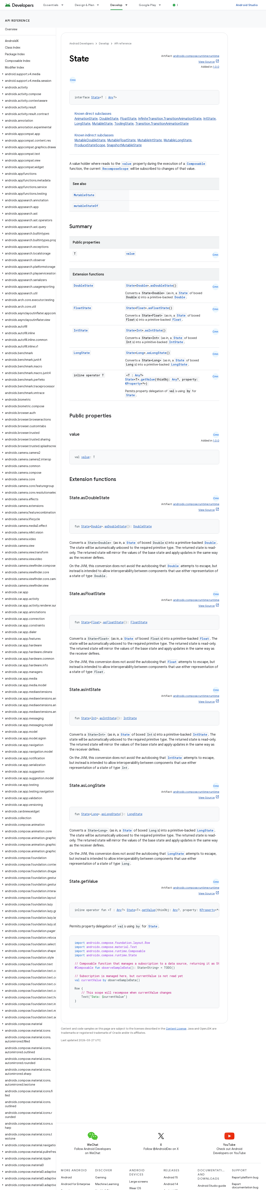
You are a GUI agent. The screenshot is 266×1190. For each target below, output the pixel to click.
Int (139, 330)
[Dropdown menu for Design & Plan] (99, 5)
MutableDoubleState (90, 140)
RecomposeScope (115, 169)
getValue (148, 379)
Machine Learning (107, 1184)
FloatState (128, 119)
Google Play (147, 5)
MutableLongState (178, 140)
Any (110, 97)
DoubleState (108, 119)
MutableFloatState (121, 140)
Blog (180, 5)
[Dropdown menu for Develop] (128, 5)
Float (141, 308)
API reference (17, 20)
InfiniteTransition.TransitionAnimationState (170, 119)
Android (66, 1177)
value (126, 164)
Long (140, 353)
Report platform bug (245, 1177)
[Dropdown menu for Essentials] (64, 5)
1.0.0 (216, 66)
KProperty (133, 383)
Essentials (51, 5)
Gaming (100, 1177)
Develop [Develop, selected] (116, 5)
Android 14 (171, 1184)
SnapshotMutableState (124, 145)
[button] (27, 74)
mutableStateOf (86, 206)
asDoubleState (161, 285)
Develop (104, 43)
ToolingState (124, 124)
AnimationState (86, 119)
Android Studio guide (212, 1186)
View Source (206, 62)
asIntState (153, 330)
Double (142, 285)
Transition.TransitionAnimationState (162, 124)
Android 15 (171, 1177)
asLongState (156, 353)
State (95, 97)
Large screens (138, 1181)
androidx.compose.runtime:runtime (196, 56)
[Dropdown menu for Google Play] (161, 5)
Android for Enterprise (75, 1184)
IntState (209, 119)
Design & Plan (84, 5)
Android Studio (247, 5)
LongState (82, 124)
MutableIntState (149, 140)
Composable (196, 164)
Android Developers (81, 43)
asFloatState (158, 308)
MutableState (102, 124)
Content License (176, 1028)
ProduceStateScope (89, 145)
